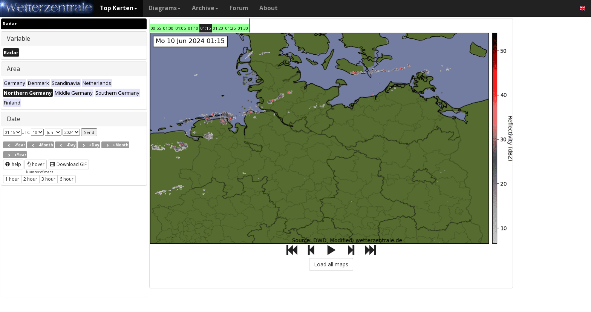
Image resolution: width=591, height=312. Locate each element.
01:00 (168, 28)
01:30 (243, 28)
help (13, 164)
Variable (18, 38)
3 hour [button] (48, 179)
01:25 (230, 28)
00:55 (156, 28)
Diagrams (165, 8)
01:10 (193, 28)
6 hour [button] (66, 179)
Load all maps (331, 264)
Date (13, 119)
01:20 (218, 28)
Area (13, 69)
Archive (205, 8)
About (268, 8)
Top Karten (118, 8)
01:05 (181, 28)
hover (35, 164)
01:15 (206, 28)
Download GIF (68, 164)
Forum (239, 8)
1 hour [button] (12, 179)
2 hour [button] (30, 179)
